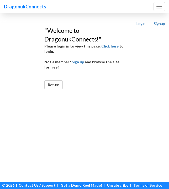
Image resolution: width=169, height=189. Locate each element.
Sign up (78, 62)
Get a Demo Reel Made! (81, 185)
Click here (110, 46)
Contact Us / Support (37, 185)
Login (140, 23)
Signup (159, 23)
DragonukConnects (25, 6)
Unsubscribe (117, 185)
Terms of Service (147, 185)
